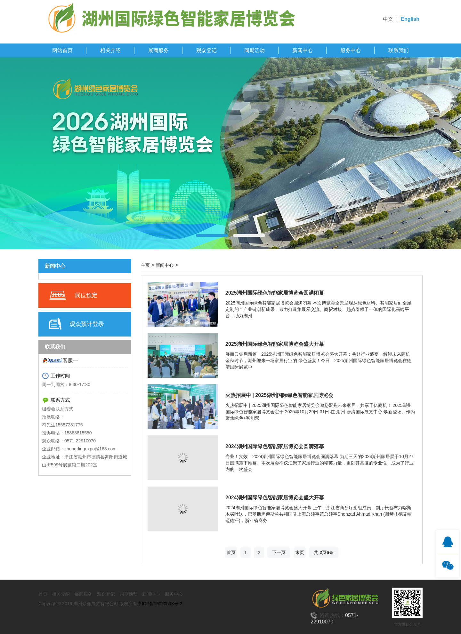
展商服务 (158, 50)
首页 (231, 552)
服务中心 (350, 50)
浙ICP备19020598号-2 (159, 603)
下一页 (279, 552)
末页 (299, 552)
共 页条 (323, 552)
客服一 (70, 360)
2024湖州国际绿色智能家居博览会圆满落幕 (274, 446)
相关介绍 (110, 50)
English (410, 19)
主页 (145, 265)
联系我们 (398, 50)
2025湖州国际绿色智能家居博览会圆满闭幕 (274, 293)
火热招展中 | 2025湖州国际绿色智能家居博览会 (279, 395)
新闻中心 (302, 50)
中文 (388, 19)
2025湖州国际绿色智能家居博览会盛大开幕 (274, 344)
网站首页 (62, 50)
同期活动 (254, 50)
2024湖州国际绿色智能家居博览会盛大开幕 (274, 497)
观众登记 (206, 50)
